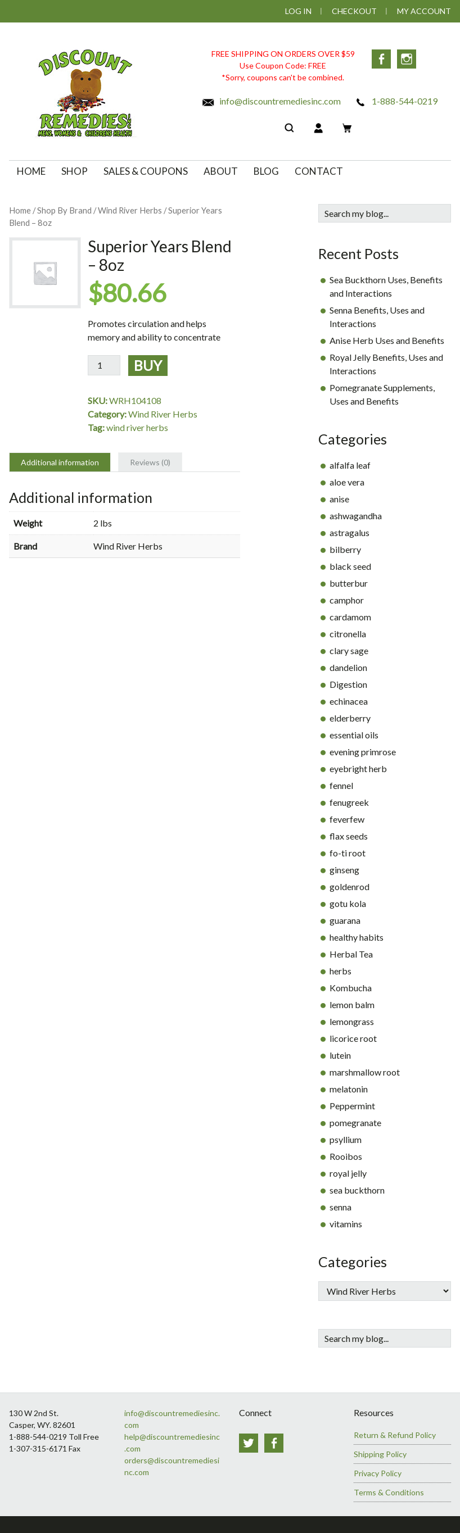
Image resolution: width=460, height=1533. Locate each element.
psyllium (346, 1139)
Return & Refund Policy (395, 1435)
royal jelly (348, 1173)
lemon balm (352, 1004)
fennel (341, 785)
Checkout (354, 11)
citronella (348, 633)
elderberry (350, 718)
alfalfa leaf (350, 465)
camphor (347, 600)
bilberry (345, 549)
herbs (340, 970)
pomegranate (355, 1122)
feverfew (347, 819)
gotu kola (348, 903)
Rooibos (346, 1156)
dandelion (348, 667)
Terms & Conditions (389, 1492)
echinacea (349, 701)
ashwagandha (356, 515)
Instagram (407, 59)
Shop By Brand (64, 210)
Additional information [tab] (60, 462)
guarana (345, 920)
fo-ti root (348, 852)
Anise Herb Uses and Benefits (387, 340)
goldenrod (349, 886)
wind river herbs (137, 427)
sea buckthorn (357, 1190)
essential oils (354, 734)
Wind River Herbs (130, 210)
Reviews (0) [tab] (150, 462)
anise (339, 498)
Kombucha (351, 987)
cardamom (350, 616)
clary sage (349, 650)
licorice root (353, 1038)
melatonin (349, 1088)
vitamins (346, 1223)
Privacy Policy (378, 1473)
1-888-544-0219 (396, 101)
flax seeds (349, 836)
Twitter (248, 1443)
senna (340, 1206)
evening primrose (363, 751)
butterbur (349, 583)
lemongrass (352, 1021)
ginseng (344, 869)
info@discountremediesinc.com (271, 101)
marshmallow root (365, 1072)
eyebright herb (358, 768)
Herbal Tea (351, 954)
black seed (350, 566)
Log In (298, 11)
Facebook (381, 59)
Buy (148, 365)
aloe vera (347, 482)
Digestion (348, 684)
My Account (424, 11)
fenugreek (349, 802)
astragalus (349, 532)
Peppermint (352, 1105)
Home (20, 210)
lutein (340, 1055)
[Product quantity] (104, 365)
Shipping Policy (380, 1454)
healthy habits (357, 937)
